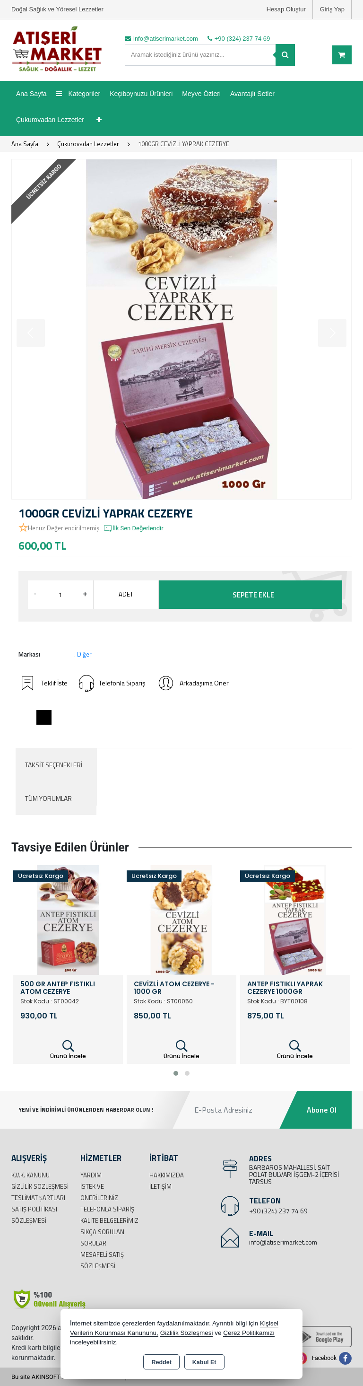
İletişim (160, 1186)
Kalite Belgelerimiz (109, 1220)
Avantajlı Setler (252, 93)
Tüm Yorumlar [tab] (48, 798)
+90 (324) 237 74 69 (278, 1211)
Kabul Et (204, 1362)
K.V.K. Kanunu (30, 1175)
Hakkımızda (166, 1175)
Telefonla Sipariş (112, 683)
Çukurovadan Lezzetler (50, 119)
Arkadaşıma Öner (193, 683)
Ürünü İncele (68, 1049)
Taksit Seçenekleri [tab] (53, 765)
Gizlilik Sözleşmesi (40, 1186)
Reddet (161, 1362)
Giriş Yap (332, 9)
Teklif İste (43, 683)
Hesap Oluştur (286, 9)
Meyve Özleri (201, 93)
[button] (176, 1073)
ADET (126, 594)
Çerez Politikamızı (249, 1332)
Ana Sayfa (31, 93)
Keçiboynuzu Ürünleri (141, 93)
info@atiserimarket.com (283, 1242)
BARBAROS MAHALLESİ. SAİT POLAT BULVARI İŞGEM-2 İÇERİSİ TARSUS (294, 1174)
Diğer (84, 654)
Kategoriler (78, 93)
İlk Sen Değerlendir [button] (133, 528)
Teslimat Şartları (38, 1197)
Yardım (91, 1175)
